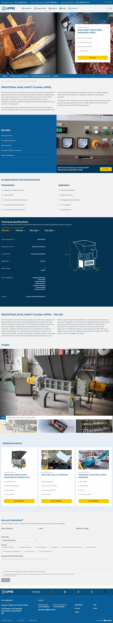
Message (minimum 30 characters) (12, 556)
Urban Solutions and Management (12, 551)
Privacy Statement (40, 571)
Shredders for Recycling (11, 81)
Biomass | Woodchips (8, 547)
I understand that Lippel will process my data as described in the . (24, 571)
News (95, 608)
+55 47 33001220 (51, 2)
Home (2, 81)
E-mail (40, 528)
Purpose (4, 545)
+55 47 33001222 (21, 2)
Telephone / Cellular (82, 528)
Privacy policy (20, 620)
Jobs (94, 605)
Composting (54, 547)
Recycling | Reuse (91, 547)
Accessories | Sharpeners (45, 551)
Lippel (77, 612)
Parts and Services (29, 551)
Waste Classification (41, 547)
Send (5, 580)
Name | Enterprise (7, 528)
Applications (79, 605)
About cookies (33, 620)
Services (77, 608)
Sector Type (5, 537)
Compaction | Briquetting (25, 547)
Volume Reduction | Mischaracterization (72, 547)
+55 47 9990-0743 (82, 2)
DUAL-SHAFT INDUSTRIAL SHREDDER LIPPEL (27, 81)
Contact (92, 57)
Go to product (19, 501)
